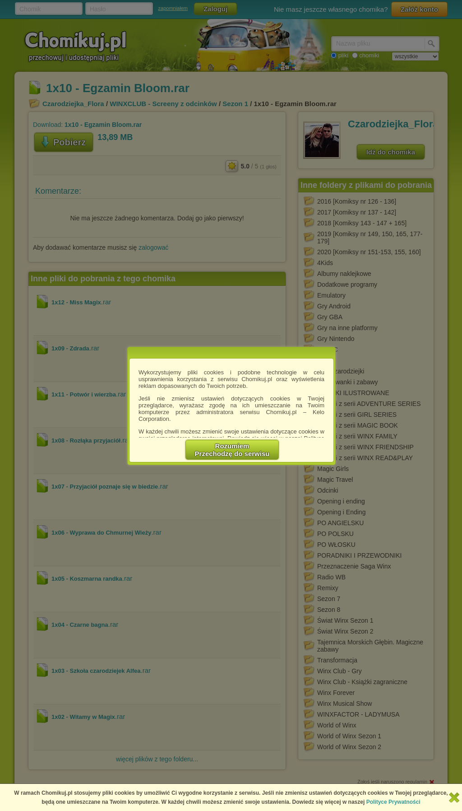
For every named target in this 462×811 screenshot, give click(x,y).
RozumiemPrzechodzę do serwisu (232, 449)
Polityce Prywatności (393, 802)
